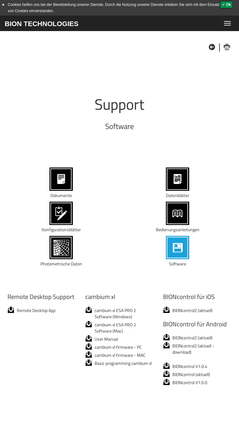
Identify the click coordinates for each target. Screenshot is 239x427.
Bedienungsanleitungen (177, 226)
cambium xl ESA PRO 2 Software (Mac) (115, 327)
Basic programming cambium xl (123, 363)
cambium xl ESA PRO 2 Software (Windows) (115, 313)
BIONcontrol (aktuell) (191, 374)
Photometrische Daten (61, 260)
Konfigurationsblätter (61, 226)
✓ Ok (226, 4)
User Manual (106, 339)
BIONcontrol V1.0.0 (189, 382)
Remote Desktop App (36, 310)
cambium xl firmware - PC (118, 347)
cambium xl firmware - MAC (120, 355)
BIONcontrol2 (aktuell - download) (193, 348)
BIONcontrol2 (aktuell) (192, 310)
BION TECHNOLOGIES (41, 24)
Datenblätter (177, 192)
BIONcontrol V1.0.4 (189, 366)
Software (177, 260)
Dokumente (61, 192)
